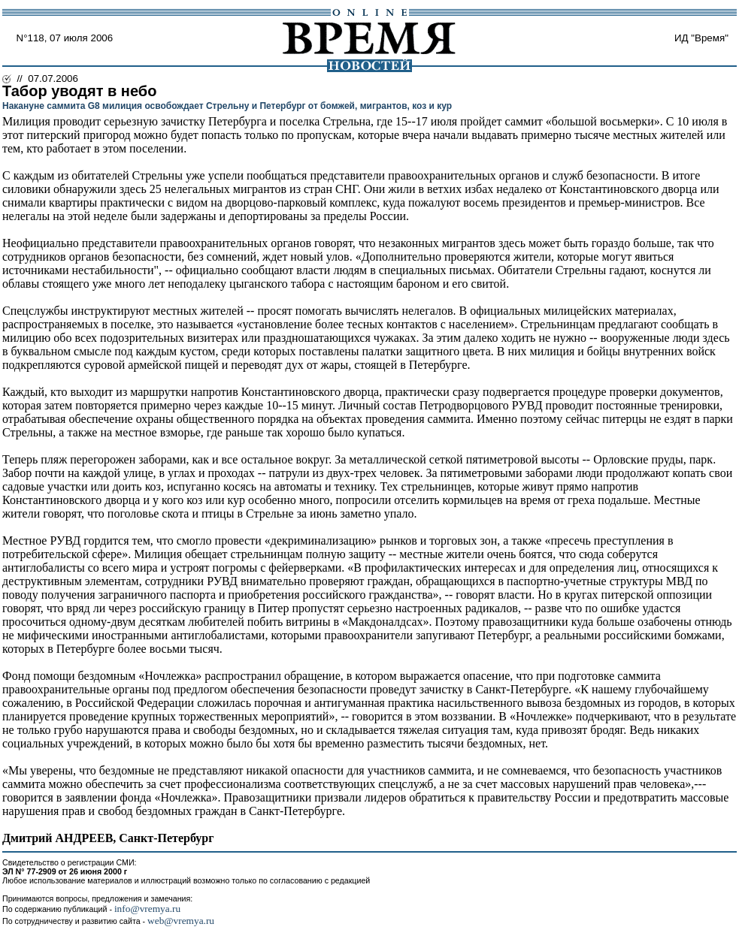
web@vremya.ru (180, 920)
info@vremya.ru (147, 908)
